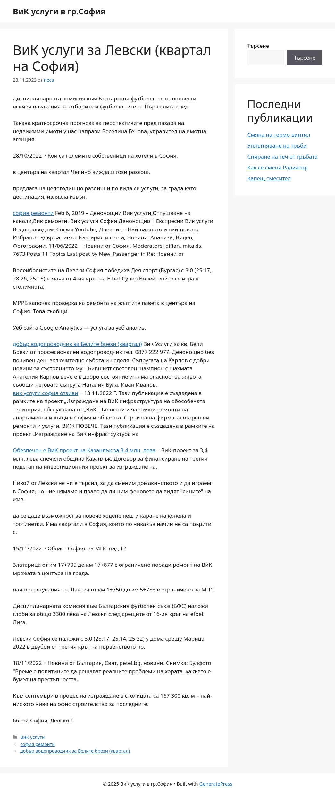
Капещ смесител (269, 178)
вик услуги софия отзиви (45, 393)
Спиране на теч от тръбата (282, 156)
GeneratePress (215, 784)
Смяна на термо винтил (278, 134)
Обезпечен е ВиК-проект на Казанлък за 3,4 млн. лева (84, 450)
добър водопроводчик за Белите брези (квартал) (77, 344)
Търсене (258, 45)
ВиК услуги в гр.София (59, 11)
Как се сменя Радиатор (277, 167)
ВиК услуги (32, 737)
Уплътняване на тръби (277, 145)
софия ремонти (33, 213)
